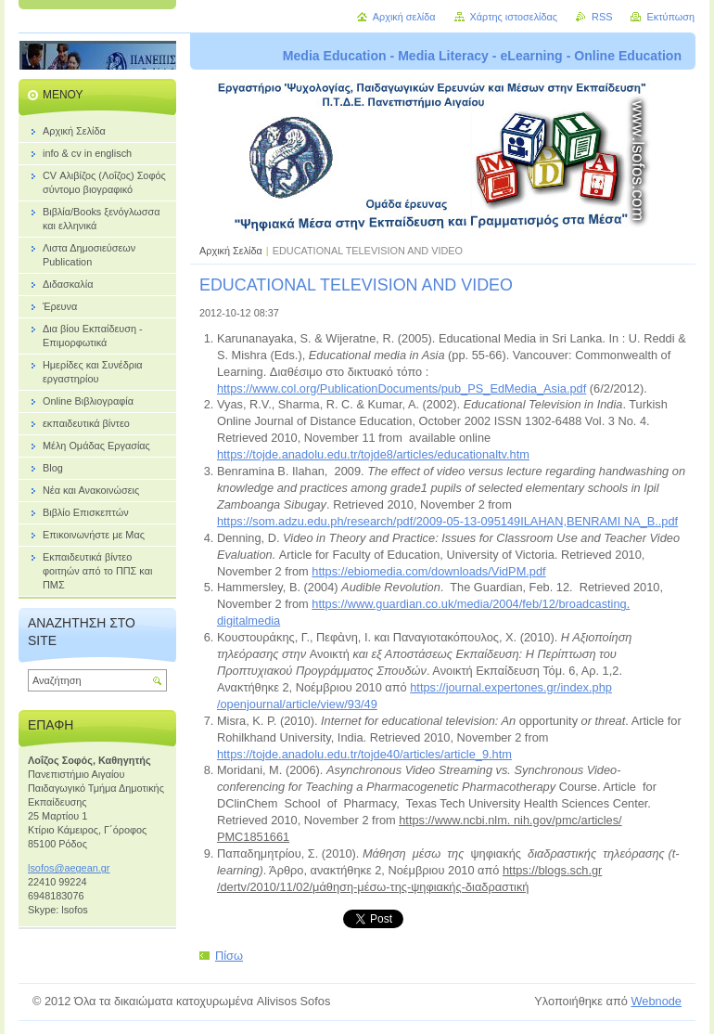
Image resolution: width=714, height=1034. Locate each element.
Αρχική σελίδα (404, 16)
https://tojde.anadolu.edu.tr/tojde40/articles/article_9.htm (364, 754)
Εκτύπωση (670, 16)
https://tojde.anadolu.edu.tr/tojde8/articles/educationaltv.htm (373, 454)
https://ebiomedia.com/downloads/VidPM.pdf (428, 571)
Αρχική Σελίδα (230, 250)
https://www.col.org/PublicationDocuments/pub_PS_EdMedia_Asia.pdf (401, 388)
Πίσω (229, 956)
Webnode (656, 1001)
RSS (602, 16)
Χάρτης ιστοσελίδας (514, 16)
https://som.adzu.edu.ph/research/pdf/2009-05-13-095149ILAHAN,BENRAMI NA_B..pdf (447, 521)
